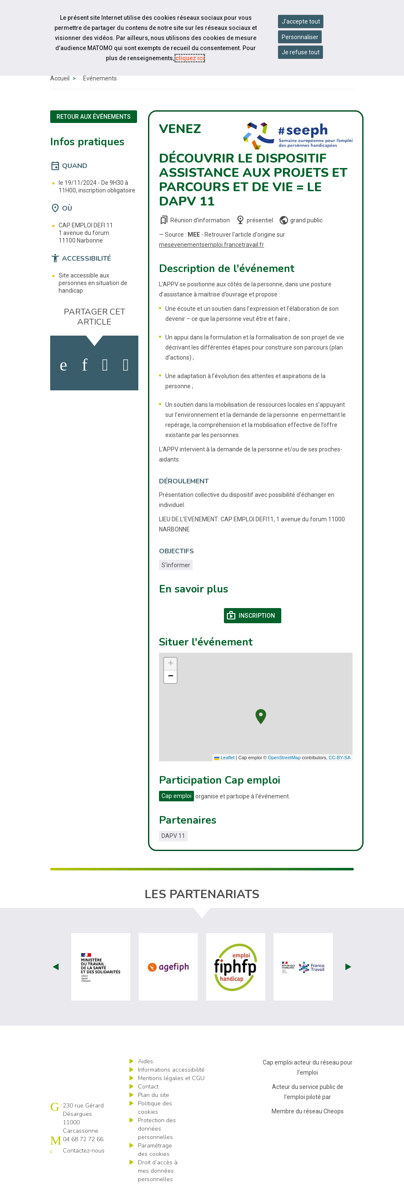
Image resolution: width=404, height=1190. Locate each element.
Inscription (253, 616)
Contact (148, 1087)
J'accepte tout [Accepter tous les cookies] (301, 21)
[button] (261, 715)
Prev (56, 967)
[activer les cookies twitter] (105, 365)
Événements (100, 78)
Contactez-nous (84, 1151)
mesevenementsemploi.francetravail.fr (211, 244)
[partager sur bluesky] (126, 365)
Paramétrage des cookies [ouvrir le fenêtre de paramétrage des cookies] (155, 1150)
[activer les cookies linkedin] (85, 365)
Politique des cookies (155, 1107)
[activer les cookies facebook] (63, 365)
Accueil (60, 78)
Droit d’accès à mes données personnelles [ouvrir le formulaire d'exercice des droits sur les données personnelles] (158, 1170)
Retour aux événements (94, 116)
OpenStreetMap (284, 757)
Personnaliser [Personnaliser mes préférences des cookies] (300, 37)
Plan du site (153, 1095)
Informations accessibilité (171, 1070)
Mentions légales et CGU (171, 1078)
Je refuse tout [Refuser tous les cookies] (301, 52)
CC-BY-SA (339, 757)
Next (348, 967)
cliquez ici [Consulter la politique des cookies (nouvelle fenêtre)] (189, 58)
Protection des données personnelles (157, 1128)
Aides (145, 1061)
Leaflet (224, 757)
